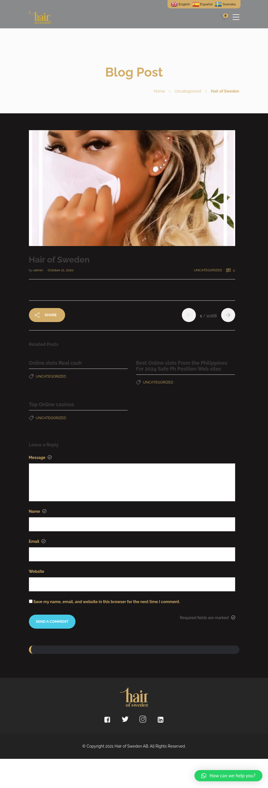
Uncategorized (188, 91)
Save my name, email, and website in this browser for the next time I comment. (106, 601)
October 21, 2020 (61, 270)
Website (36, 571)
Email (37, 541)
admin (38, 270)
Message (40, 457)
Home (159, 91)
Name (37, 511)
